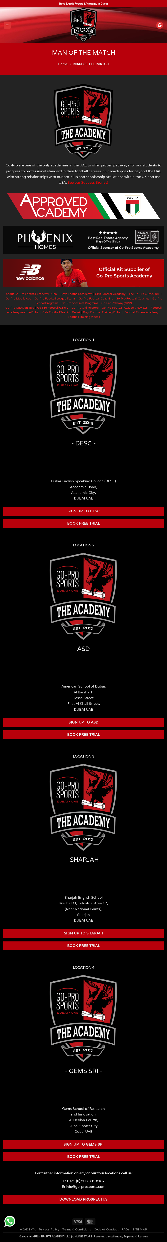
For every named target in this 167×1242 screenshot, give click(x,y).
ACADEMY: (28, 1229)
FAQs (126, 1229)
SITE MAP (139, 1229)
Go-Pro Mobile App (18, 298)
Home (63, 64)
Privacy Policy (49, 1229)
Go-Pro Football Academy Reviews (124, 308)
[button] (7, 25)
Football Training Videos (84, 317)
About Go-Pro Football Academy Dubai (31, 294)
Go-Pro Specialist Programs (80, 303)
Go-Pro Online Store (85, 308)
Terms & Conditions (76, 1229)
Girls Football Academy (110, 294)
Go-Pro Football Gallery (52, 308)
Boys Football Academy (76, 294)
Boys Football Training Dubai (102, 312)
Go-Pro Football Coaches (132, 298)
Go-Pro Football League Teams (55, 298)
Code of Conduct (106, 1229)
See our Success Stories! (88, 182)
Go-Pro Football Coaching (96, 298)
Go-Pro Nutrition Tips (19, 308)
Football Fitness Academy (141, 312)
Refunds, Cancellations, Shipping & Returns (121, 1236)
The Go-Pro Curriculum (144, 294)
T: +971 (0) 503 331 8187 (84, 1181)
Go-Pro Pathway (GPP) (116, 303)
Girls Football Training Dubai (61, 312)
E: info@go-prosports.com (83, 1186)
